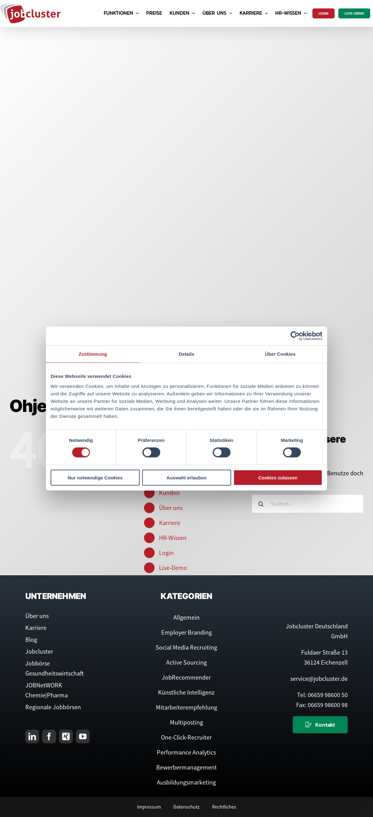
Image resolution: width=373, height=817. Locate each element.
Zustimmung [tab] (93, 354)
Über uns (170, 508)
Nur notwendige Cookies (95, 477)
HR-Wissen (172, 538)
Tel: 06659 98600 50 (322, 695)
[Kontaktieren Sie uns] (320, 724)
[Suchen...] (308, 503)
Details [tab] (186, 354)
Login (166, 553)
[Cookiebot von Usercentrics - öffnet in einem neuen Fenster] (295, 336)
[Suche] (261, 503)
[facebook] (49, 736)
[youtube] (83, 736)
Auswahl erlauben (186, 477)
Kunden (169, 493)
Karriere (169, 523)
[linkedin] (32, 736)
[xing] (66, 736)
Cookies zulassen (278, 477)
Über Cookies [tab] (280, 354)
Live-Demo (173, 568)
